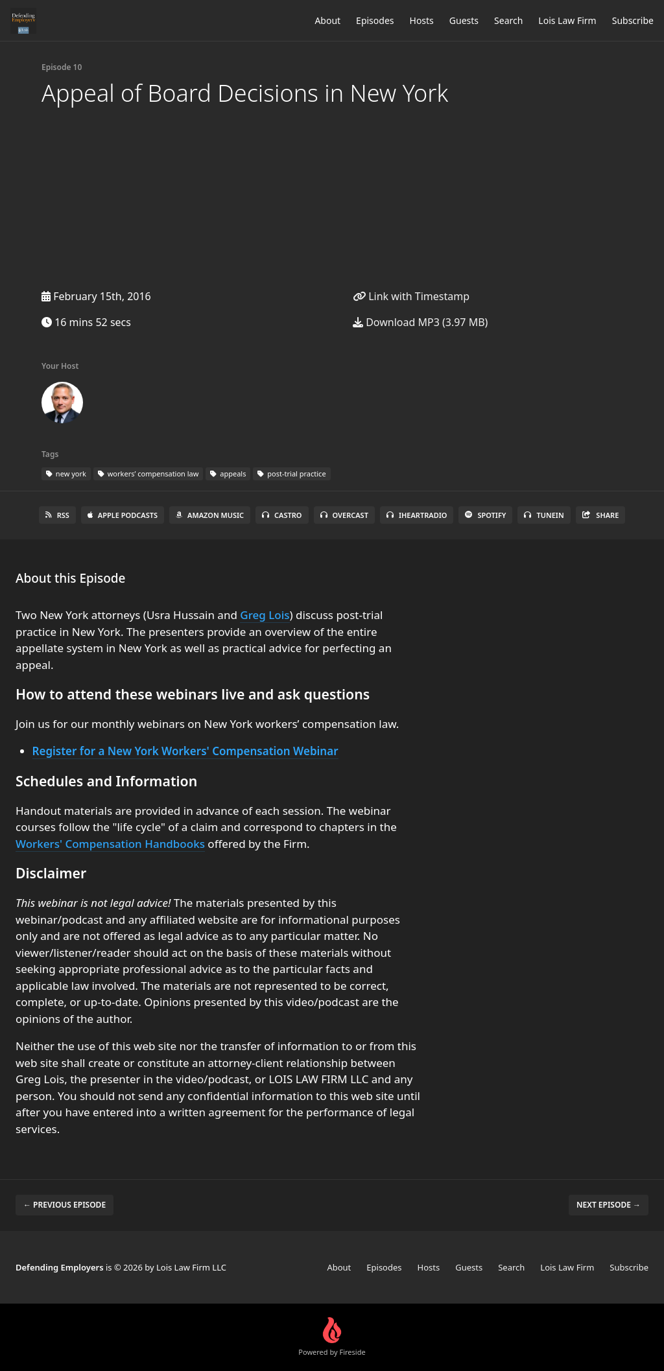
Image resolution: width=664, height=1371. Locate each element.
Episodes (375, 20)
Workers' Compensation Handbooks (110, 843)
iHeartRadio (416, 515)
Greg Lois (264, 614)
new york (66, 473)
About (327, 20)
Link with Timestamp (411, 296)
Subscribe (633, 20)
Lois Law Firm (567, 20)
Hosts (422, 20)
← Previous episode (64, 1204)
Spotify (485, 515)
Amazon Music (210, 515)
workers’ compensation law (148, 473)
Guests (464, 20)
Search (508, 20)
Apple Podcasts (123, 515)
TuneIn (543, 515)
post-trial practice (291, 473)
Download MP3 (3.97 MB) (420, 322)
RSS (57, 515)
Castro (282, 515)
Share (600, 515)
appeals (228, 473)
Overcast (344, 515)
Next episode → (608, 1204)
